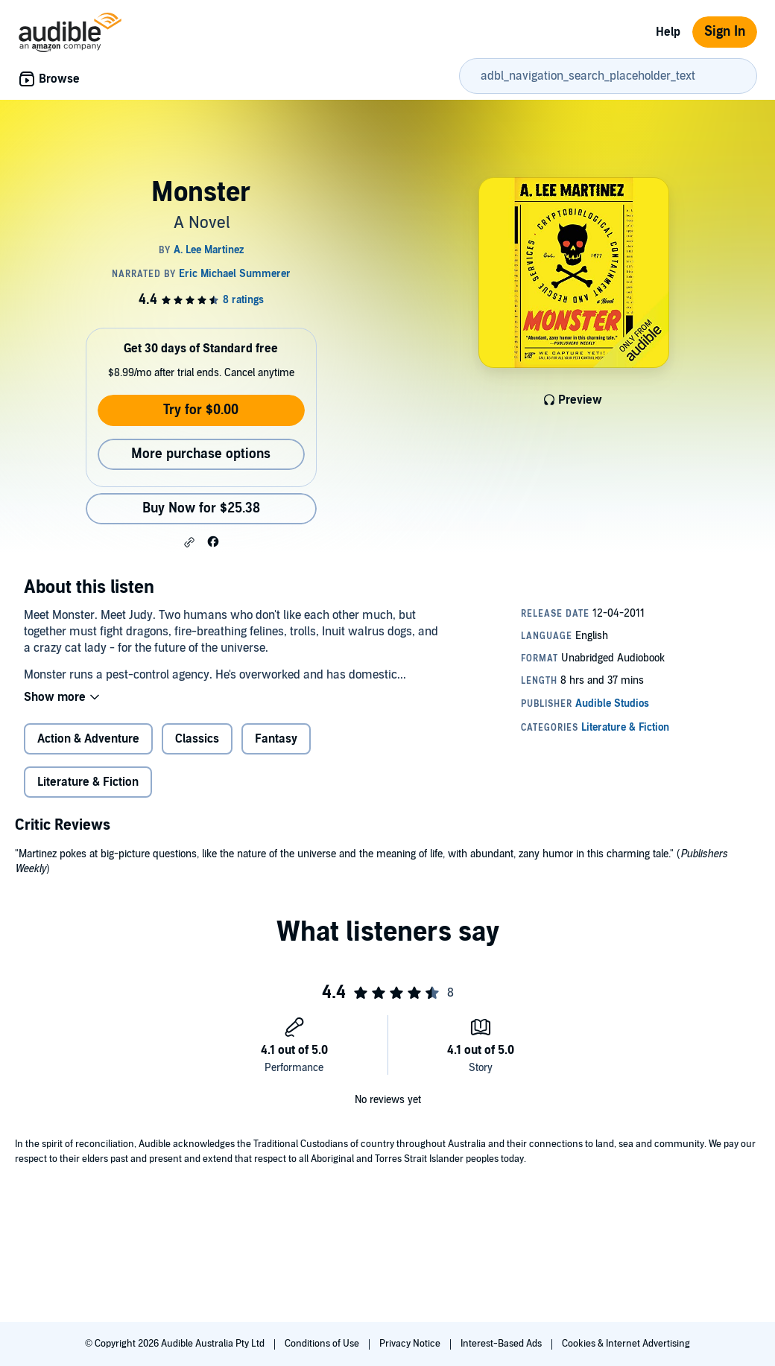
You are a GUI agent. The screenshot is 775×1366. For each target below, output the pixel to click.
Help (668, 32)
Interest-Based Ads (502, 1344)
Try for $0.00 (200, 410)
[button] (189, 542)
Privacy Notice (411, 1344)
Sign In (724, 31)
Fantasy (276, 738)
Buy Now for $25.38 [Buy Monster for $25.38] (201, 508)
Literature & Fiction (88, 782)
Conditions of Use (323, 1344)
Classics (197, 738)
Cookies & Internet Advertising (626, 1344)
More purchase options (201, 454)
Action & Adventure (88, 738)
